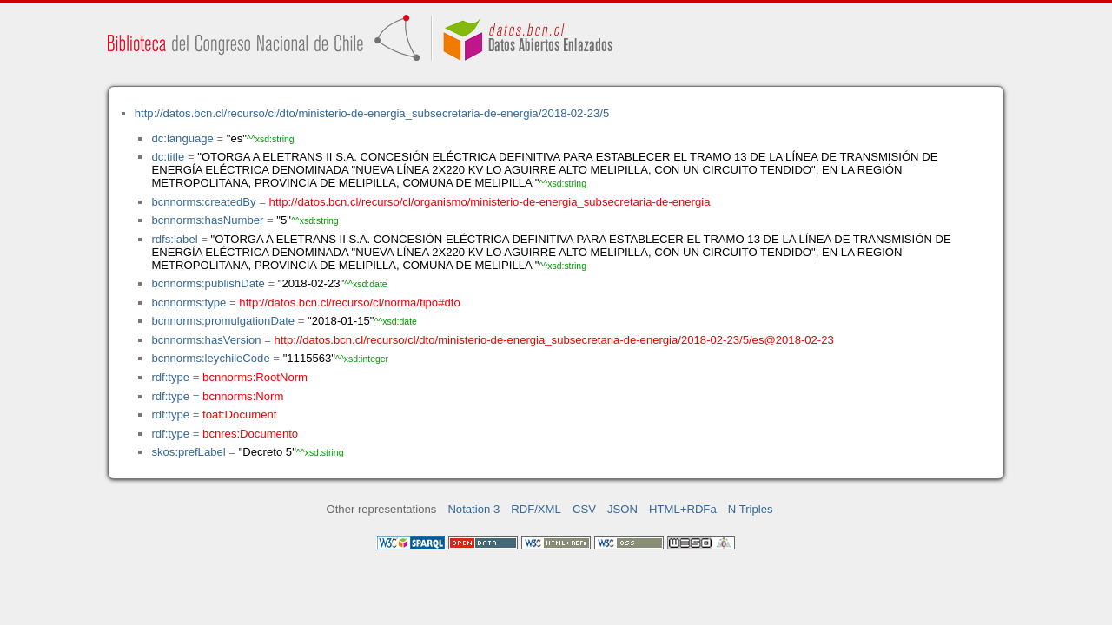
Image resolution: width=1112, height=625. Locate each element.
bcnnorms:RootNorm (255, 377)
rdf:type (170, 377)
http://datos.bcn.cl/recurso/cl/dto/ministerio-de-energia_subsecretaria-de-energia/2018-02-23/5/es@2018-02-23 (553, 339)
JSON (622, 509)
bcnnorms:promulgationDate (223, 320)
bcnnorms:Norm (242, 396)
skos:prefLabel (188, 451)
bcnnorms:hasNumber (207, 220)
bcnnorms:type (188, 302)
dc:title (167, 156)
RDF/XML (536, 509)
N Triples (750, 509)
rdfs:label (174, 239)
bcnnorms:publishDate (207, 283)
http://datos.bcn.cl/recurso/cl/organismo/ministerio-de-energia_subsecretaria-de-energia (490, 201)
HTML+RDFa (683, 509)
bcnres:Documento (250, 433)
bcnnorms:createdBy (203, 201)
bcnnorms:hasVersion (206, 339)
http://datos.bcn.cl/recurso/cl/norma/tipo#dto (349, 302)
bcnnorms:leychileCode (210, 358)
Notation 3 (473, 509)
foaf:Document (239, 414)
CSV (584, 509)
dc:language (182, 138)
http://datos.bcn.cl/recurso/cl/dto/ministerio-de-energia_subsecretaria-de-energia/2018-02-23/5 (372, 113)
